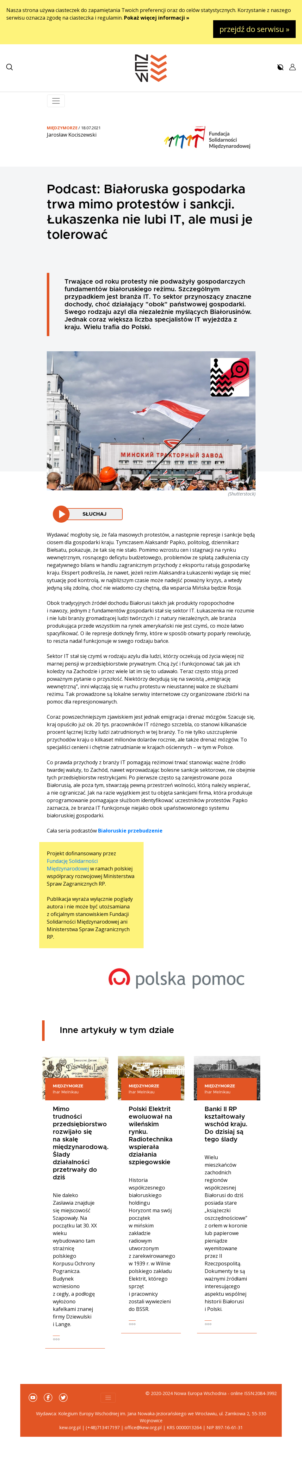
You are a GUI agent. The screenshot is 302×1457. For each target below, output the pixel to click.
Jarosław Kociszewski (71, 134)
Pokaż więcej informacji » (156, 17)
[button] (9, 67)
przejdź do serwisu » (254, 29)
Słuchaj (95, 514)
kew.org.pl (70, 1427)
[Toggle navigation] (56, 101)
